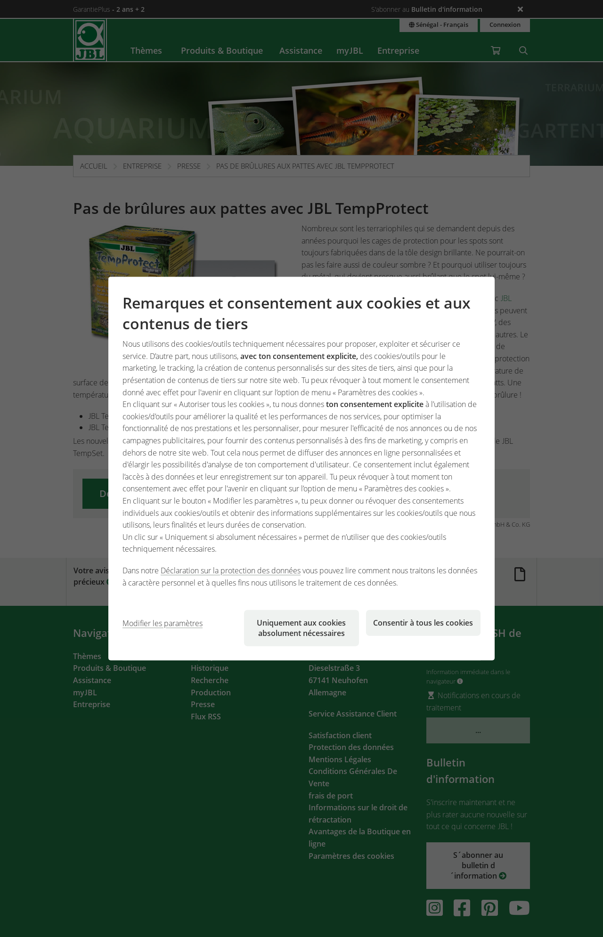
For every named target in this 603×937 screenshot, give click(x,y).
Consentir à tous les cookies (423, 623)
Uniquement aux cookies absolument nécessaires (301, 628)
